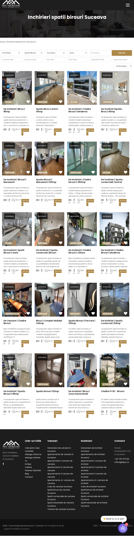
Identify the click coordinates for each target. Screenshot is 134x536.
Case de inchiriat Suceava (93, 486)
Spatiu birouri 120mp (47, 391)
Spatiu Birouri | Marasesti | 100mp (46, 181)
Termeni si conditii (108, 525)
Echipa (28, 464)
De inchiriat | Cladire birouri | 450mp (79, 181)
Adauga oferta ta (33, 454)
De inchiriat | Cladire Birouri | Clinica (79, 252)
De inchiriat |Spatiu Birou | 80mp (111, 110)
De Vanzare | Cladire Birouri (15, 322)
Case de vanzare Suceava (59, 486)
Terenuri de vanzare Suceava (61, 509)
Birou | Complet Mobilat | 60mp (49, 322)
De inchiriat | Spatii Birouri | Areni (14, 252)
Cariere (28, 467)
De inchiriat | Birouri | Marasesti (15, 181)
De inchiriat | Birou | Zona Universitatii (79, 393)
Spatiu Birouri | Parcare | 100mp (81, 322)
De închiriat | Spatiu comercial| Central (112, 181)
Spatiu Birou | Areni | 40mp (47, 110)
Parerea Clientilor (33, 470)
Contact (29, 477)
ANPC (95, 525)
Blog (27, 474)
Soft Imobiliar (50, 525)
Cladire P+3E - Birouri (112, 391)
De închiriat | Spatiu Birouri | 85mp (14, 393)
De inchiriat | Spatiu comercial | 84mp (112, 322)
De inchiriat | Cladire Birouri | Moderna (79, 110)
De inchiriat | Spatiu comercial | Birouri (47, 252)
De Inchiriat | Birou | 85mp (14, 110)
